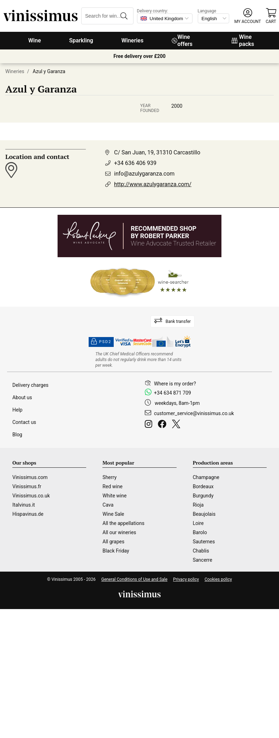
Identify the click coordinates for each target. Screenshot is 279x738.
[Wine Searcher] (139, 282)
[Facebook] (163, 425)
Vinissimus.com (30, 477)
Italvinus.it (23, 505)
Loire (198, 523)
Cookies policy (218, 579)
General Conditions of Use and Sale (134, 579)
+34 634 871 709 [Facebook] (172, 393)
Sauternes (204, 541)
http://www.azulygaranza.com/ (152, 184)
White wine (114, 495)
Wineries (132, 40)
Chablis (201, 551)
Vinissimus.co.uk (31, 495)
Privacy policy (186, 579)
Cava (107, 505)
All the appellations (123, 523)
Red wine (112, 486)
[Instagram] (150, 425)
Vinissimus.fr (26, 486)
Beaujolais (204, 514)
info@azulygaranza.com (144, 173)
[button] (248, 16)
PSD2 (101, 342)
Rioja (198, 505)
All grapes (113, 541)
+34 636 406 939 (135, 163)
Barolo (200, 532)
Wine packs (243, 40)
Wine (34, 40)
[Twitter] (177, 425)
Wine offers (182, 40)
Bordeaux (203, 486)
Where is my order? (175, 383)
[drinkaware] (139, 359)
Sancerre (202, 560)
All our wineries (119, 532)
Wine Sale (113, 514)
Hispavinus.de (27, 514)
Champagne (206, 477)
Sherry (109, 477)
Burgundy (203, 495)
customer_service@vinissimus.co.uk (194, 413)
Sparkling (81, 40)
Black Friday (115, 551)
